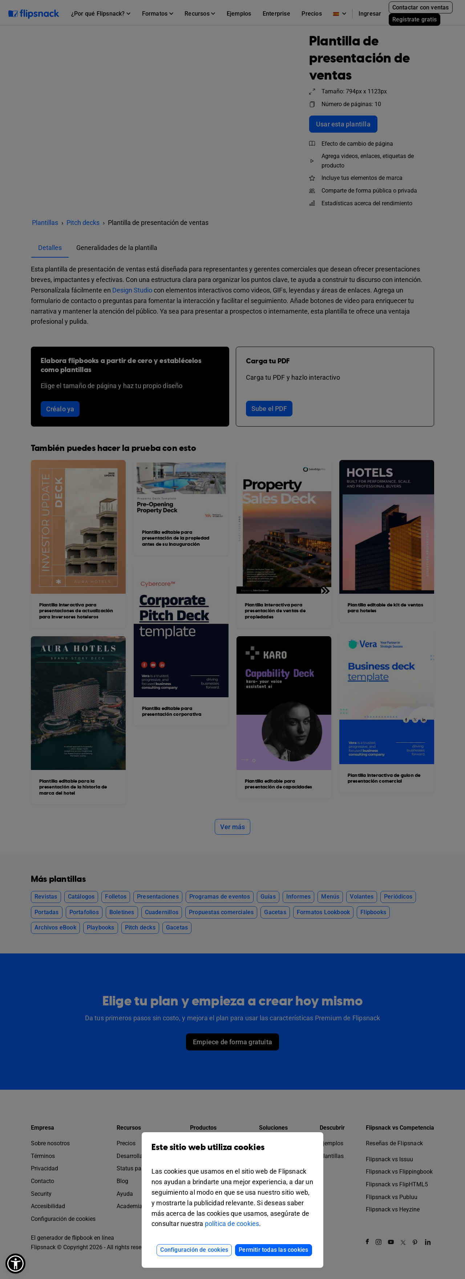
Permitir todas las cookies (273, 1249)
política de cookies (232, 1223)
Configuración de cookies (194, 1249)
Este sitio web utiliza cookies (232, 1152)
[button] (15, 1263)
